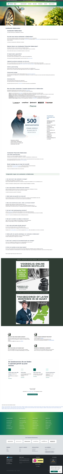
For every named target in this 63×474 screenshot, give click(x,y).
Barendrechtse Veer (57, 406)
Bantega (44, 406)
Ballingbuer (23, 406)
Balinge (12, 406)
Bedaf (22, 408)
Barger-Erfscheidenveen (14, 407)
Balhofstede (8, 406)
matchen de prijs (30, 58)
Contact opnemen (35, 422)
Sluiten (60, 471)
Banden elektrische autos (35, 451)
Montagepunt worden (48, 422)
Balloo (29, 406)
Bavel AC (11, 408)
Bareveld (61, 406)
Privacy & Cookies (48, 425)
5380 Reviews (34, 0)
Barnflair (33, 407)
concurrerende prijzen (15, 166)
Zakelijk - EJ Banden (48, 420)
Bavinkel (13, 408)
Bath (60, 407)
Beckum (20, 408)
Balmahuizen (32, 406)
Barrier (35, 407)
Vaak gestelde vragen (14, 0)
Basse (52, 407)
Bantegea (47, 406)
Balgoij (6, 406)
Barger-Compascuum (7, 407)
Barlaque (26, 407)
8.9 (53, 460)
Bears (18, 408)
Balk (13, 406)
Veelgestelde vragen (35, 420)
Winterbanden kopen (9, 422)
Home (7, 0)
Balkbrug (15, 406)
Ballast (18, 406)
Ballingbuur (26, 406)
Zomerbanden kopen (9, 420)
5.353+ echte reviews (53, 462)
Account (46, 0)
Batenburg (58, 407)
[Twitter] (36, 466)
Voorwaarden (18, 470)
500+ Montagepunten (9, 428)
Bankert (41, 406)
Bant (42, 406)
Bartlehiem (45, 407)
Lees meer (9, 378)
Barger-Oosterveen (19, 407)
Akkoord (54, 471)
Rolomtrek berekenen (22, 428)
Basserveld (54, 407)
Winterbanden (33, 450)
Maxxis (20, 451)
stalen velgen (20, 93)
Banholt (38, 406)
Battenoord (6, 408)
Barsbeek (38, 407)
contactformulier (20, 83)
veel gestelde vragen (30, 391)
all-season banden (37, 39)
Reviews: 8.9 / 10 (35, 428)
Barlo (28, 407)
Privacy (15, 470)
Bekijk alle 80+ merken (49, 451)
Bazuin (16, 408)
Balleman (20, 406)
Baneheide (35, 406)
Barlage (23, 407)
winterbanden (26, 39)
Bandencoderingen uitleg (23, 422)
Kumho (20, 450)
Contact (10, 0)
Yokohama (7, 451)
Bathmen (3, 408)
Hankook (7, 450)
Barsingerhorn (41, 407)
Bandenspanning (22, 425)
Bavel (8, 408)
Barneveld (30, 407)
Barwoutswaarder (49, 407)
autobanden (30, 38)
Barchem (50, 406)
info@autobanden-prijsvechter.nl (25, 460)
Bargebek (3, 407)
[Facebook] (37, 466)
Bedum (24, 408)
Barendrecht (53, 406)
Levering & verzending (35, 425)
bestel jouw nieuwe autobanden (17, 165)
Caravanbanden (8, 425)
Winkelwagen (52, 0)
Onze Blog (47, 428)
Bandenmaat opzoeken (23, 420)
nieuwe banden (28, 90)
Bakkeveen (3, 406)
